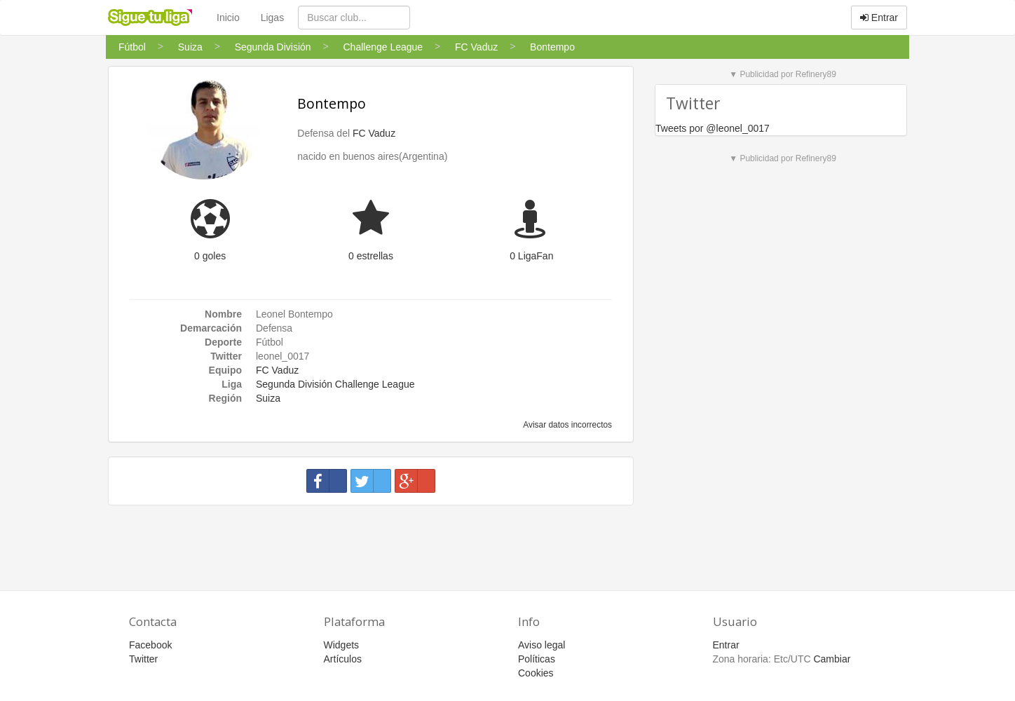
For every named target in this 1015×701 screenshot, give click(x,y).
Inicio (228, 17)
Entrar (879, 17)
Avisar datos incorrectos (567, 425)
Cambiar (831, 659)
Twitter (143, 659)
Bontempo (331, 103)
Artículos (343, 659)
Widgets (342, 645)
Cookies (536, 673)
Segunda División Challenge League (335, 384)
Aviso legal (541, 645)
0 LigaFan (531, 255)
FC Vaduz (374, 133)
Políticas (536, 659)
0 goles (210, 255)
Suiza (268, 398)
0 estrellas (370, 255)
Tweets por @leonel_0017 (712, 128)
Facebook (150, 645)
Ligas (272, 17)
